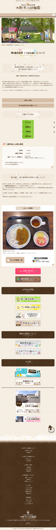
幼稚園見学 (28, 471)
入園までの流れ (28, 100)
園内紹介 (29, 479)
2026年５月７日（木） (9, 251)
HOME (3, 45)
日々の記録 (28, 501)
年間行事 (29, 460)
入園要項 (29, 467)
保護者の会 (28, 493)
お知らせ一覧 (29, 500)
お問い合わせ (29, 489)
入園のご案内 (28, 465)
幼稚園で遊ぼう (28, 491)
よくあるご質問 (28, 487)
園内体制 (29, 452)
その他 (28, 485)
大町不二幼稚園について (28, 448)
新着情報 (28, 497)
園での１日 (28, 459)
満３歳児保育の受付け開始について (28, 105)
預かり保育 (28, 469)
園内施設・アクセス (28, 475)
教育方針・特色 (28, 450)
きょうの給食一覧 (29, 503)
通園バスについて (29, 481)
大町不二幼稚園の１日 (29, 456)
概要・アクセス (28, 477)
